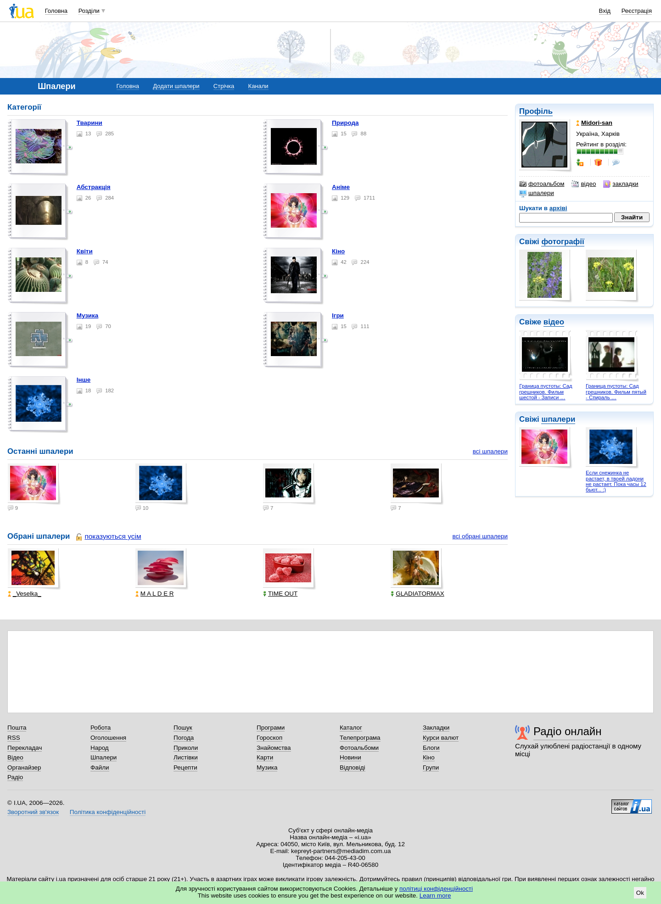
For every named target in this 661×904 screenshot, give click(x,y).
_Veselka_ (24, 593)
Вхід (605, 10)
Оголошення (108, 737)
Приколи (186, 747)
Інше (84, 379)
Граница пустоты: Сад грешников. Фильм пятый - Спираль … (616, 391)
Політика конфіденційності (108, 812)
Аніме (341, 187)
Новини (350, 757)
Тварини (89, 122)
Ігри (338, 315)
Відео (15, 757)
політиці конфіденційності (436, 888)
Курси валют (441, 737)
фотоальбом (541, 184)
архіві (558, 208)
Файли (99, 767)
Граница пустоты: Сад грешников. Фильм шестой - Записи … (545, 391)
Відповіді (352, 767)
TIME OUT (280, 593)
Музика (88, 315)
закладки (620, 184)
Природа (345, 122)
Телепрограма (360, 737)
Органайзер (24, 767)
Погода (184, 737)
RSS (13, 737)
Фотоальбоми (359, 747)
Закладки (436, 727)
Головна (56, 10)
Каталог (351, 727)
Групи (431, 767)
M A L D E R (154, 593)
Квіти (85, 251)
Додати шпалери (176, 86)
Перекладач (24, 747)
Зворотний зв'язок (33, 812)
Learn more (435, 895)
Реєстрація (637, 10)
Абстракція (94, 187)
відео (583, 184)
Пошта (16, 727)
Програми (271, 727)
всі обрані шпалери (480, 536)
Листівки (186, 757)
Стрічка (223, 86)
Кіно (338, 251)
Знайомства (274, 747)
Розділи (89, 10)
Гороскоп (269, 737)
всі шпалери (490, 451)
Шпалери (103, 757)
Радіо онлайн (567, 731)
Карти (265, 757)
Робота (100, 727)
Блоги (431, 747)
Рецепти (185, 767)
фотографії (562, 241)
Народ (99, 747)
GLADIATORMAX (417, 593)
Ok (640, 892)
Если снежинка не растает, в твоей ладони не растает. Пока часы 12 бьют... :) (616, 481)
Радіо (15, 777)
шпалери (536, 193)
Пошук (183, 727)
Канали (258, 86)
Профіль (536, 111)
